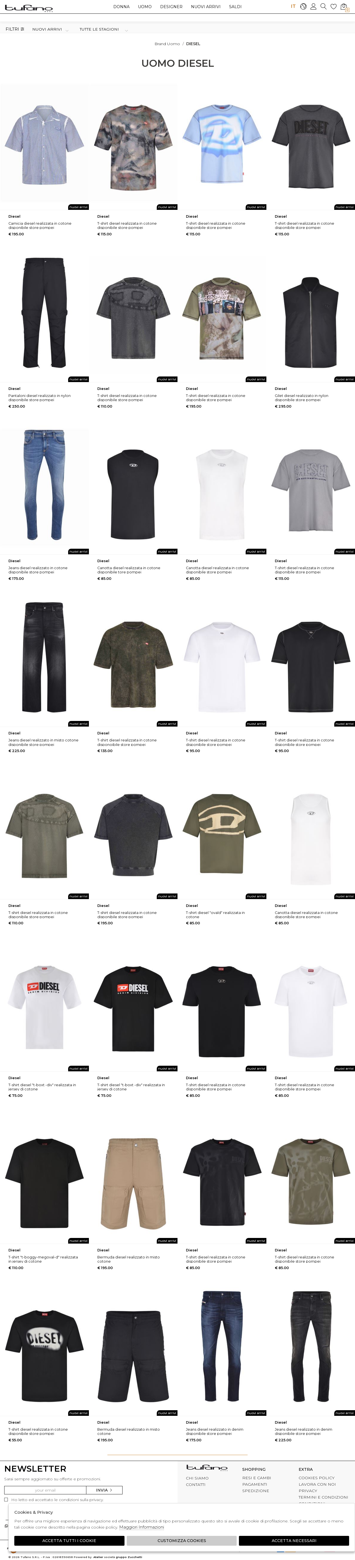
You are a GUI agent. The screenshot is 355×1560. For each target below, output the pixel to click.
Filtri (15, 29)
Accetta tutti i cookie (69, 1540)
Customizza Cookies (182, 1540)
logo (28, 8)
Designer (171, 6)
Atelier (98, 1557)
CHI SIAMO (197, 1478)
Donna (121, 6)
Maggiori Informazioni (141, 1527)
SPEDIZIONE (255, 1490)
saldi (235, 6)
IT (293, 6)
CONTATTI (196, 1484)
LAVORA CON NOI (317, 1484)
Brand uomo (167, 43)
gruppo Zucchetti (129, 1557)
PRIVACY (308, 1490)
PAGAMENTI (254, 1484)
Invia (104, 1490)
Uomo (145, 6)
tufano (207, 1468)
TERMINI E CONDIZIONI (323, 1497)
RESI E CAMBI (256, 1477)
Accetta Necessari (294, 1540)
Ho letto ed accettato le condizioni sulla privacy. (54, 1499)
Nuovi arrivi (206, 6)
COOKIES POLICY (317, 1477)
